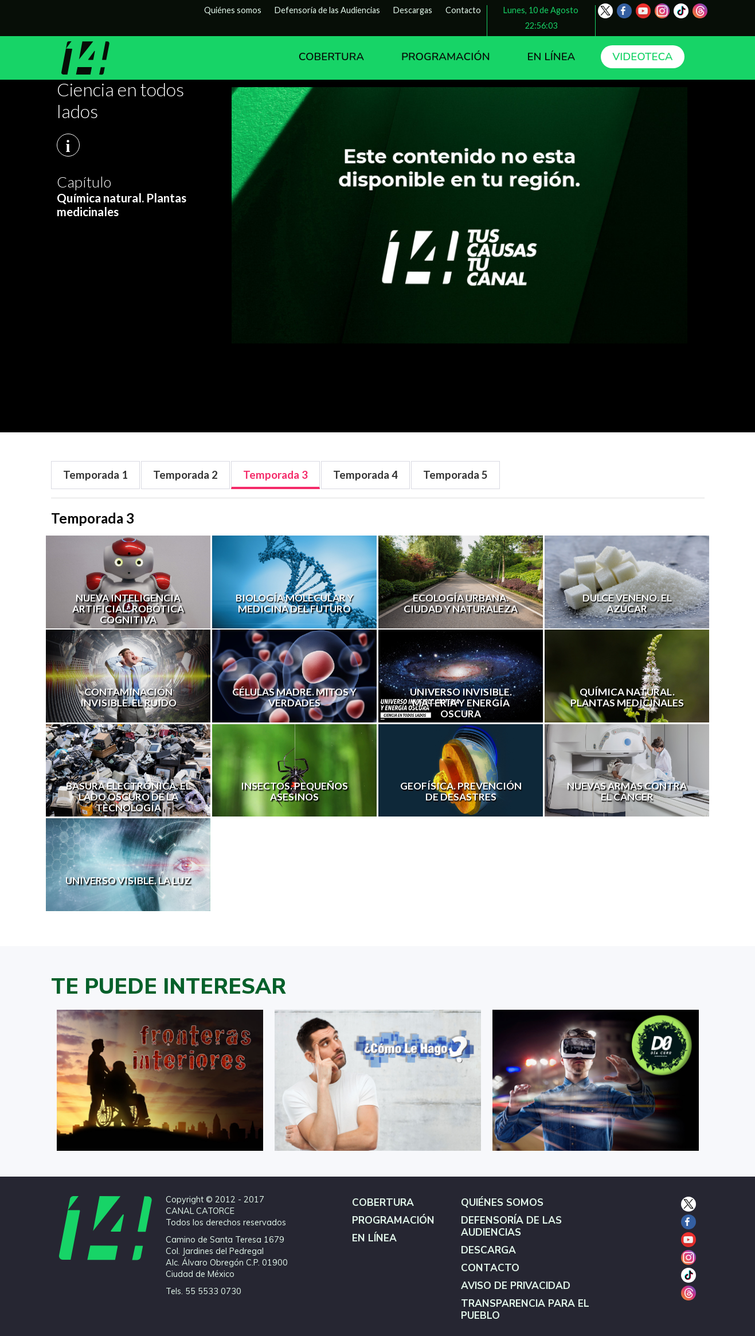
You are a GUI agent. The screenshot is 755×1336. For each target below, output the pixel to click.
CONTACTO (490, 1268)
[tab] (95, 475)
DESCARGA (488, 1250)
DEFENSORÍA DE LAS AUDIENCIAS (511, 1226)
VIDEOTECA (642, 56)
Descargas (412, 10)
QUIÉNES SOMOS (502, 1202)
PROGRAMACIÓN (445, 56)
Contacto (463, 10)
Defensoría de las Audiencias (327, 10)
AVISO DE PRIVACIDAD (515, 1285)
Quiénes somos (232, 10)
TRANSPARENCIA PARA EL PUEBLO (525, 1309)
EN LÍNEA (551, 56)
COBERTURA (331, 56)
